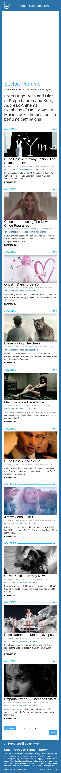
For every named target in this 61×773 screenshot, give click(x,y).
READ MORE (10, 182)
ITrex (48, 770)
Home (7, 750)
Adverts (10, 129)
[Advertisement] (30, 43)
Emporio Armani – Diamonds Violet (30, 699)
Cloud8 (54, 770)
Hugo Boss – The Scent (22, 461)
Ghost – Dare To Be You (22, 284)
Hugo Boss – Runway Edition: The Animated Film (29, 161)
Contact (43, 750)
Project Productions (19, 770)
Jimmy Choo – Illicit (18, 517)
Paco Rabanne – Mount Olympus (29, 635)
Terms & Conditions (24, 750)
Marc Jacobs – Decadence (24, 402)
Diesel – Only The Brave (22, 343)
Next (53, 732)
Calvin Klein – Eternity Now (24, 576)
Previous (10, 728)
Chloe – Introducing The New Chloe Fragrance (26, 223)
